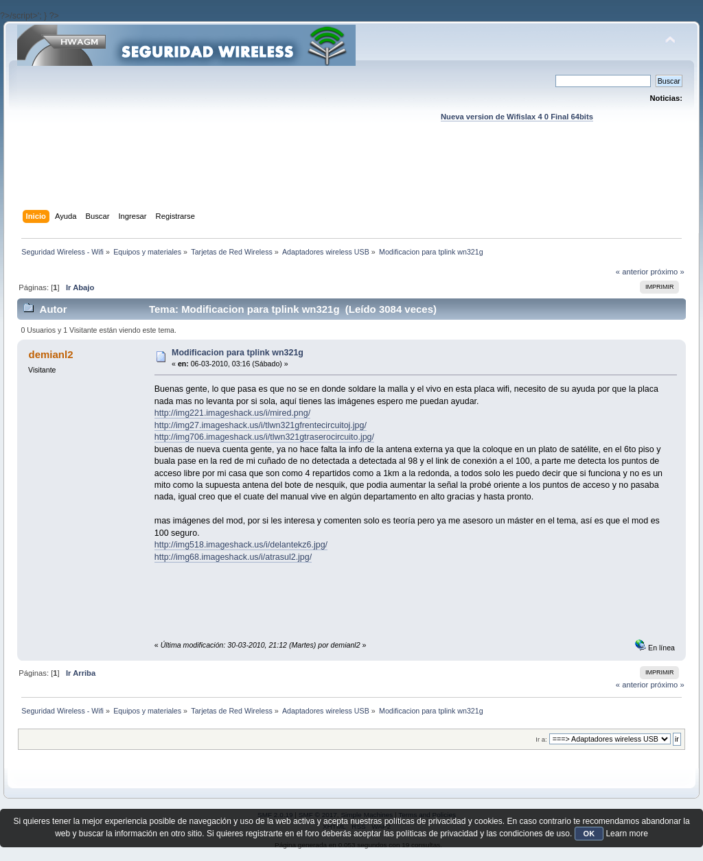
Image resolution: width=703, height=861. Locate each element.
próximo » (667, 272)
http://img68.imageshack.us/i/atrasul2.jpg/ (233, 557)
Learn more (626, 833)
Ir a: (540, 739)
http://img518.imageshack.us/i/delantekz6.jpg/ (240, 545)
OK (589, 833)
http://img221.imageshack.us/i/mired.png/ (232, 413)
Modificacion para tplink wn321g (237, 352)
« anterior (632, 272)
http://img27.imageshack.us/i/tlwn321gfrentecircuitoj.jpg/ (260, 425)
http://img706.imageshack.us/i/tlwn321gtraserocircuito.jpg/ (264, 437)
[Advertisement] (351, 179)
